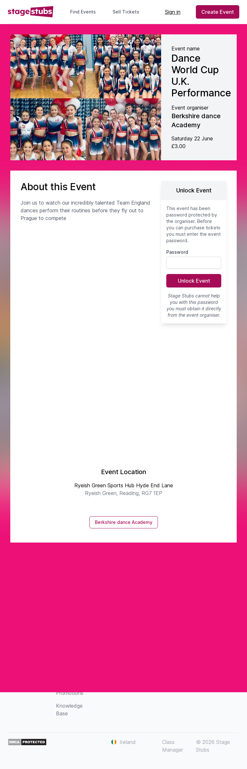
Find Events (83, 11)
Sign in (172, 12)
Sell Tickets (128, 11)
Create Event (217, 12)
